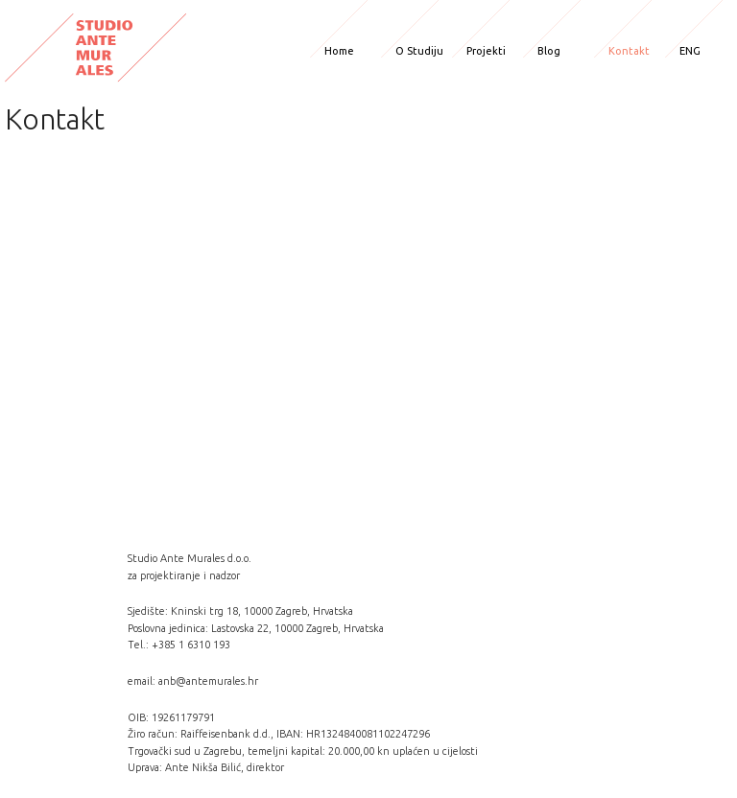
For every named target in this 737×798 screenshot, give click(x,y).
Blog (548, 51)
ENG (690, 51)
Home (339, 51)
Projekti (486, 51)
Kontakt (629, 51)
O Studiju (419, 51)
